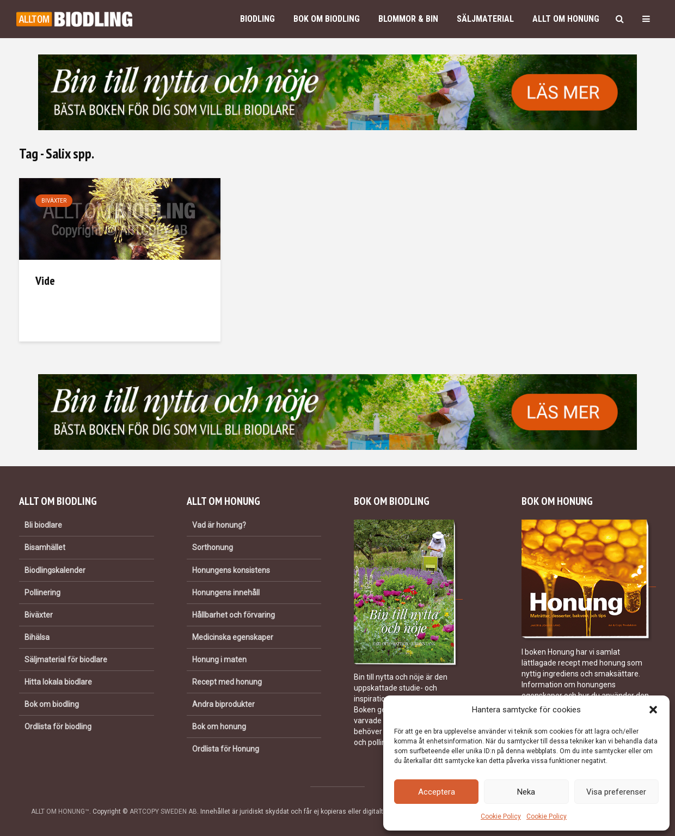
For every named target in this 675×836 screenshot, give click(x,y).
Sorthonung (212, 547)
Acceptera (436, 792)
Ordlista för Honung (225, 749)
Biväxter (53, 201)
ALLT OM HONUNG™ (60, 811)
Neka (526, 792)
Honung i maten (219, 659)
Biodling (257, 19)
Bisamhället (44, 547)
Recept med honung (227, 682)
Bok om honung (219, 726)
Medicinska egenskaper (232, 637)
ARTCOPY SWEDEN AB (163, 811)
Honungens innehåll (226, 592)
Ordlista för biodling (57, 726)
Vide (45, 280)
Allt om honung (565, 19)
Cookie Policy (501, 816)
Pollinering (42, 592)
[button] (653, 709)
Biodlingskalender (54, 570)
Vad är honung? (219, 525)
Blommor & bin (408, 19)
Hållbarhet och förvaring (233, 615)
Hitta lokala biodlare (58, 682)
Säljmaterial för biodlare (65, 659)
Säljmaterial (485, 19)
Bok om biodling (326, 19)
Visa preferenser (616, 792)
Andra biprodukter (223, 704)
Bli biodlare (43, 525)
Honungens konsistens (231, 570)
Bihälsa (37, 637)
